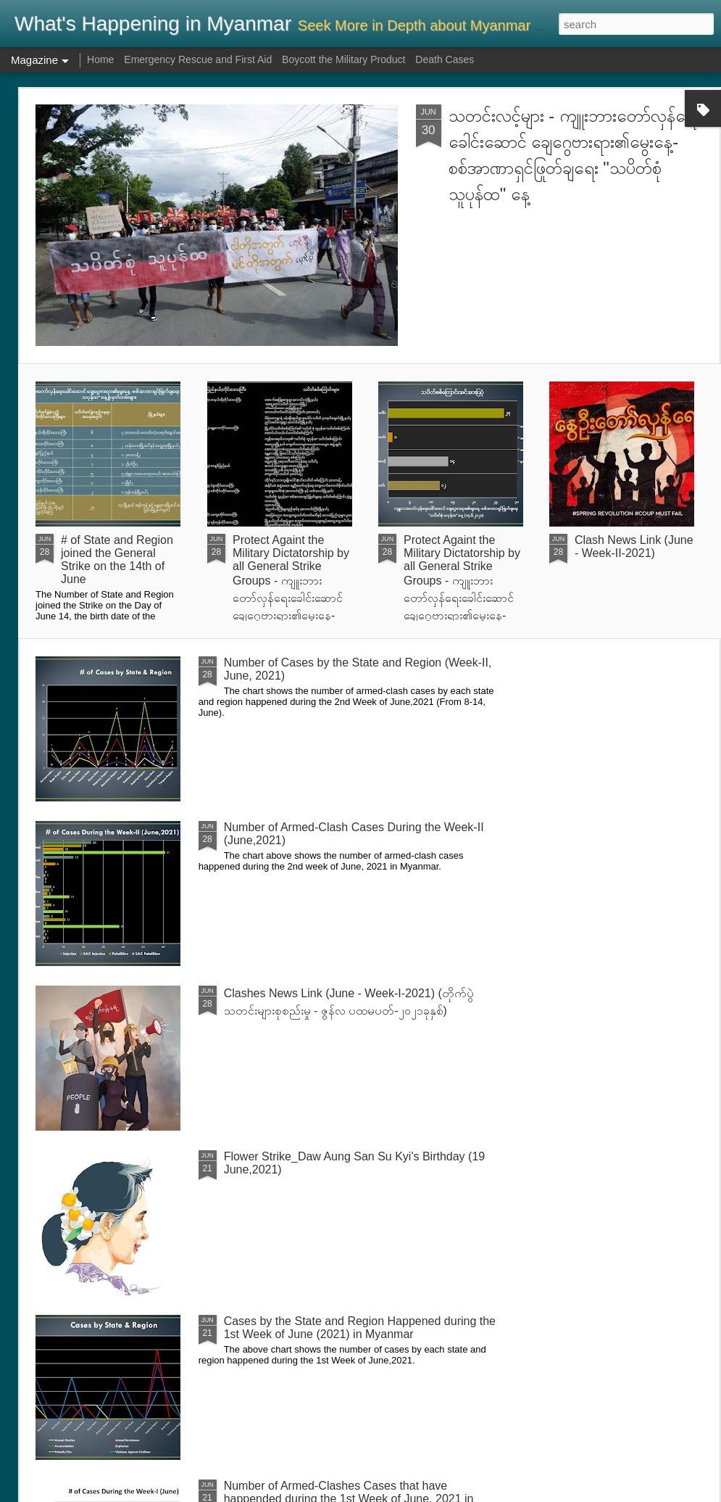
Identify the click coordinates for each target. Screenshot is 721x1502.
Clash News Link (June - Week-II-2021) (634, 546)
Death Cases (444, 59)
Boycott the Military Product (343, 59)
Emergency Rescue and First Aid (198, 59)
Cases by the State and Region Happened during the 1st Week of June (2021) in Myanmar (360, 1327)
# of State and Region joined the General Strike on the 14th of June (117, 559)
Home (100, 59)
